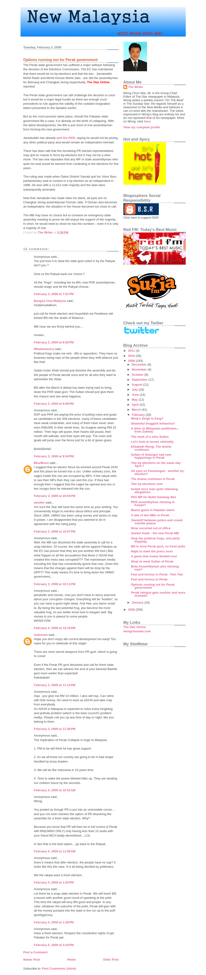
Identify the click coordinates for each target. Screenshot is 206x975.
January (138, 602)
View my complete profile (141, 127)
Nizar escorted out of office (151, 528)
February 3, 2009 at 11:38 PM (55, 729)
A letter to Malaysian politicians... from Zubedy (155, 430)
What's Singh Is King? (147, 418)
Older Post (111, 959)
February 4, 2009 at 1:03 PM (54, 882)
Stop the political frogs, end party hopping (155, 540)
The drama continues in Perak (153, 479)
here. (147, 121)
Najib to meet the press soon (152, 551)
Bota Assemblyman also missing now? (155, 568)
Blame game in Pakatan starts (152, 510)
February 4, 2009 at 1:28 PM (54, 922)
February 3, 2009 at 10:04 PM (55, 496)
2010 (132, 356)
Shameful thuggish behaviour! (153, 423)
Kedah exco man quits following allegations (154, 490)
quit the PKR (65, 138)
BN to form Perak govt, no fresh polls (158, 546)
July (135, 389)
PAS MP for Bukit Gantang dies (153, 497)
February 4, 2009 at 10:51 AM (55, 790)
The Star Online (134, 627)
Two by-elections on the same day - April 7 (156, 464)
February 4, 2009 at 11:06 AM (55, 851)
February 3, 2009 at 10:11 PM (55, 584)
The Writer (135, 87)
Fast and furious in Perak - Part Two (157, 574)
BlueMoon (41, 463)
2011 (132, 350)
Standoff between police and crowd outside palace (156, 521)
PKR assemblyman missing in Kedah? (153, 503)
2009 (132, 360)
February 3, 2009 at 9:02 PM (54, 342)
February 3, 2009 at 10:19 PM (55, 628)
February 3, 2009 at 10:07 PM (55, 531)
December (139, 364)
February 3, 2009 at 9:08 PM (54, 403)
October (138, 374)
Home (71, 959)
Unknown (41, 635)
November (139, 369)
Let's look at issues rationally (152, 441)
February (139, 415)
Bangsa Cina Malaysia (50, 301)
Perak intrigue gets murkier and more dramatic (158, 594)
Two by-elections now (147, 484)
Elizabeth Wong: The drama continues (151, 448)
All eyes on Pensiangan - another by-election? (158, 472)
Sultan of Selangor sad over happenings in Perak (151, 456)
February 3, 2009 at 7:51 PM (54, 294)
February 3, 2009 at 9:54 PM (54, 456)
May (135, 399)
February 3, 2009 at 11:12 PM (55, 685)
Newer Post (31, 959)
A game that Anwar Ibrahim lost (154, 556)
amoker (39, 502)
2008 (132, 609)
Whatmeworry (44, 349)
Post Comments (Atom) (59, 968)
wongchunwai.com (137, 631)
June (136, 394)
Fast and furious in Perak (149, 579)
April (135, 404)
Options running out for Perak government (153, 586)
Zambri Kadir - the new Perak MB (155, 533)
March (137, 409)
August (137, 384)
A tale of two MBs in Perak (150, 515)
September (140, 379)
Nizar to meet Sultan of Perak (152, 561)
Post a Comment (35, 952)
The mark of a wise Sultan (150, 436)
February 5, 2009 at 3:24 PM (54, 945)
